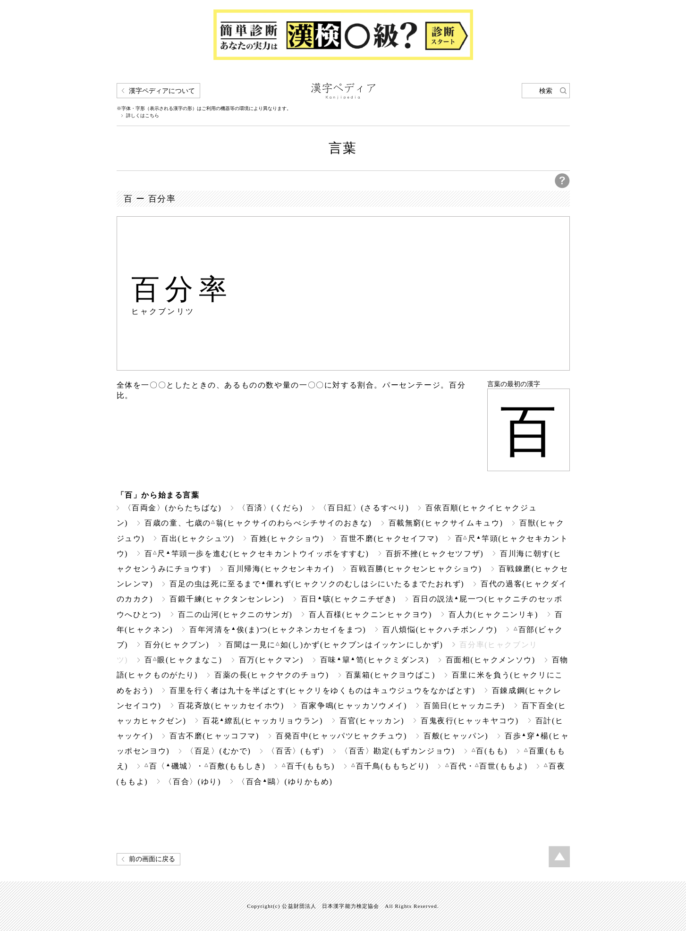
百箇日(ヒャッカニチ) (464, 706)
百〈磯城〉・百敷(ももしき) (204, 766)
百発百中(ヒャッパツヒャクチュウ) (341, 736)
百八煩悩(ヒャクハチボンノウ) (439, 630)
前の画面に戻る (152, 859)
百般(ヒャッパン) (455, 736)
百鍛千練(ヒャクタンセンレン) (226, 599)
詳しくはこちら (142, 115)
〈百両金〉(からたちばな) (173, 508)
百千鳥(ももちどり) (390, 766)
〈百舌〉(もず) (295, 751)
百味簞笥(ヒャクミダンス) (374, 660)
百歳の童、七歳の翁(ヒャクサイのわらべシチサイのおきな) (258, 523)
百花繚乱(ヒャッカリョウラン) (263, 721)
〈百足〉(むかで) (218, 751)
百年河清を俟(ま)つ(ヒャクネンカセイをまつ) (277, 630)
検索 (545, 90)
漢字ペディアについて (162, 90)
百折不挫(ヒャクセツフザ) (435, 554)
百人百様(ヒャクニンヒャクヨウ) (370, 614)
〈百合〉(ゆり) (192, 782)
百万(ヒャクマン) (271, 660)
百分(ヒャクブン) (176, 645)
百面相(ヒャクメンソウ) (490, 660)
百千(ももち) (308, 766)
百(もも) (490, 751)
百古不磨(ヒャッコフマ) (214, 736)
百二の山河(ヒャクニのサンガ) (235, 614)
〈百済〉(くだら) (270, 508)
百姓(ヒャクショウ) (287, 538)
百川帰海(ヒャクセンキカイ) (281, 569)
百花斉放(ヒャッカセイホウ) (231, 706)
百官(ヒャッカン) (371, 721)
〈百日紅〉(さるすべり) (364, 508)
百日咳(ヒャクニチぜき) (348, 599)
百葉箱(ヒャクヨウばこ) (390, 675)
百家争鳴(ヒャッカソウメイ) (354, 706)
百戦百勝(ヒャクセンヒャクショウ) (416, 569)
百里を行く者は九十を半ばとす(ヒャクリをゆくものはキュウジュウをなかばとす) (322, 690)
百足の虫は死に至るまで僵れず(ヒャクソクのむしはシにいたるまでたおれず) (316, 584)
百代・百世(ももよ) (486, 766)
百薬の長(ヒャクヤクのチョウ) (271, 675)
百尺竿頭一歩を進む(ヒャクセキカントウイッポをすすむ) (256, 554)
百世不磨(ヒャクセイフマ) (389, 538)
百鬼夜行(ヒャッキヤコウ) (470, 721)
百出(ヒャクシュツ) (197, 538)
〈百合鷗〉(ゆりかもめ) (285, 782)
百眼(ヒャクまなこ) (183, 660)
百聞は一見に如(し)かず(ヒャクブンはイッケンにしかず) (334, 645)
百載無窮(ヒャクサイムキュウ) (446, 523)
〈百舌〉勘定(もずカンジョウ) (397, 751)
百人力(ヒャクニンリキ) (493, 614)
